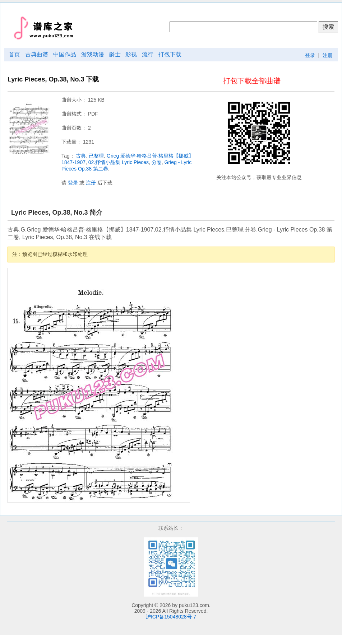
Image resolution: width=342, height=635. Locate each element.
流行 (147, 54)
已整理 (96, 156)
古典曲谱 (36, 54)
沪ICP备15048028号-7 (171, 617)
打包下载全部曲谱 (252, 81)
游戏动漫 (92, 54)
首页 (14, 54)
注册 (328, 55)
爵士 (115, 54)
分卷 (157, 162)
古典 (81, 156)
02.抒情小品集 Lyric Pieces (118, 162)
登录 (310, 55)
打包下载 (169, 54)
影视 (131, 54)
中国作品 (64, 54)
